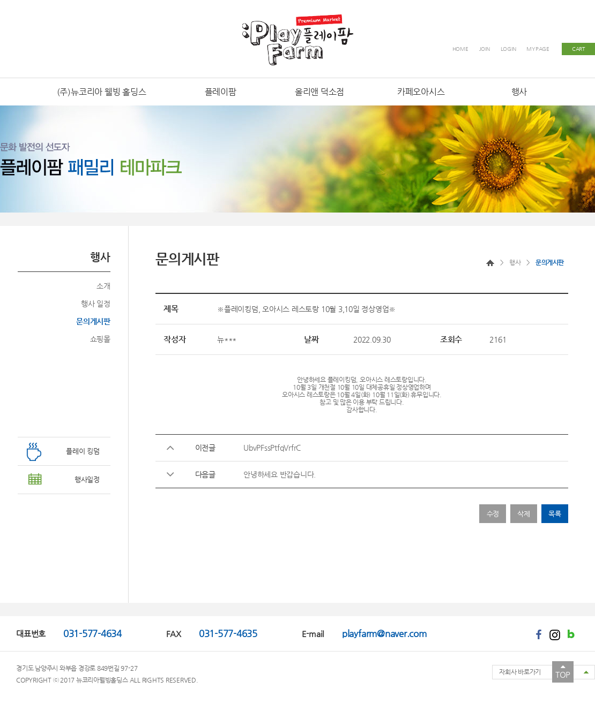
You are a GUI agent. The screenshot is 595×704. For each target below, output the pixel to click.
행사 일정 (95, 303)
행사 (514, 262)
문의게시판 (93, 321)
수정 (493, 514)
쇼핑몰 (100, 339)
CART (578, 49)
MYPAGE (537, 49)
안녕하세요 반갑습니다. (279, 474)
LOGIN (508, 49)
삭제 (523, 514)
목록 (554, 514)
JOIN (484, 49)
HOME (460, 49)
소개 (103, 286)
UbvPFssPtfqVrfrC (272, 447)
